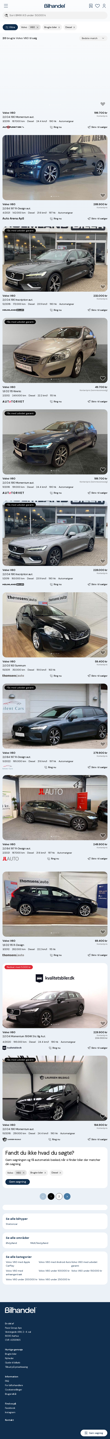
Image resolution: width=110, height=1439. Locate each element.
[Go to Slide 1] (51, 196)
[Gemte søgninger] (90, 6)
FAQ (7, 1380)
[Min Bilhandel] (104, 6)
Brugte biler (11, 1353)
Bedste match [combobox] (89, 38)
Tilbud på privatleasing (16, 1366)
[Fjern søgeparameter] (59, 27)
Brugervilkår (11, 1393)
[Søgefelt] (57, 15)
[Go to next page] (67, 1196)
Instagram (10, 1412)
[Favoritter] (97, 6)
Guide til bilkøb (12, 1362)
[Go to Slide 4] (56, 196)
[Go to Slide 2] (53, 196)
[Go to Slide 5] (58, 196)
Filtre (10, 27)
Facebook (10, 1407)
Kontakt (9, 1419)
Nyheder (9, 1358)
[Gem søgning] (94, 1433)
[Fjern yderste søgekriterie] (38, 27)
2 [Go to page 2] (59, 1196)
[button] (55, 76)
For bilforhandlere (14, 1385)
